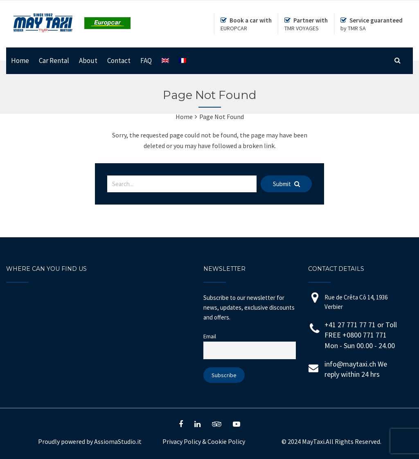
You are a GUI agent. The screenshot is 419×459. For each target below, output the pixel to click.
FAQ (146, 60)
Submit (286, 184)
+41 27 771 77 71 (350, 324)
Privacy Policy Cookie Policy (203, 441)
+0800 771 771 (364, 335)
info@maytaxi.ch (350, 364)
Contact (119, 60)
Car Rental (54, 60)
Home (20, 60)
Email (209, 336)
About (88, 60)
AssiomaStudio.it (118, 441)
